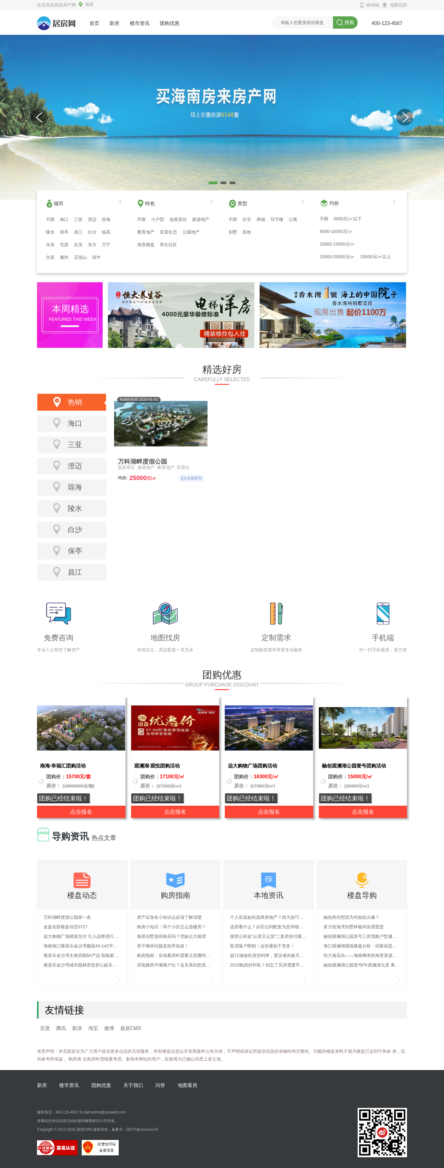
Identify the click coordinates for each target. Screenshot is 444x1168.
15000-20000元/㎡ (337, 256)
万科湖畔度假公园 (142, 461)
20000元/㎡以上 (375, 256)
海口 (64, 219)
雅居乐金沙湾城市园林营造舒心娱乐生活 (82, 964)
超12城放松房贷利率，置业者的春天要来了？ (268, 955)
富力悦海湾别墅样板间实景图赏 (353, 926)
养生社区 (168, 244)
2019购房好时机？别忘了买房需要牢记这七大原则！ (268, 964)
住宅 (246, 219)
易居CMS (130, 1028)
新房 (114, 23)
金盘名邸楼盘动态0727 (65, 926)
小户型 (157, 219)
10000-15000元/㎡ (337, 244)
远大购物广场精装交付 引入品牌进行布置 (82, 936)
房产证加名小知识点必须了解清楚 (169, 917)
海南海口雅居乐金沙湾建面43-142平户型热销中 (82, 945)
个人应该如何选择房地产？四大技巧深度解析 (268, 917)
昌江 (78, 232)
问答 (160, 1085)
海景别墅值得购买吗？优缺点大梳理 (171, 936)
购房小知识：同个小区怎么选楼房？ (171, 926)
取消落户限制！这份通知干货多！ (262, 945)
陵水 (50, 232)
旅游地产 (200, 219)
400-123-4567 (387, 23)
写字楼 (276, 219)
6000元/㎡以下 (348, 218)
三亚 (78, 219)
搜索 (345, 22)
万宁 (106, 244)
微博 (109, 1028)
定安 (78, 244)
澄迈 (92, 219)
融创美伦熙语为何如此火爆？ (351, 917)
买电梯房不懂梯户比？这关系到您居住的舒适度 (175, 964)
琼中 (96, 257)
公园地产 (191, 232)
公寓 (293, 219)
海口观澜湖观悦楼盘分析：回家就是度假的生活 (362, 945)
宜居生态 (168, 232)
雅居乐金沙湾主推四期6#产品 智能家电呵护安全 (82, 955)
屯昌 (64, 244)
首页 (94, 23)
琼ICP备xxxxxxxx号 (142, 1129)
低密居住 (178, 219)
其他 (246, 232)
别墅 (232, 232)
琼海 (106, 219)
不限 (50, 219)
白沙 (92, 232)
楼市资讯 (140, 23)
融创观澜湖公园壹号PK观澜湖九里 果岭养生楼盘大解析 (362, 964)
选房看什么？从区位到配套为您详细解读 (268, 926)
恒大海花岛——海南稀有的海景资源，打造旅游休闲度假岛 (362, 955)
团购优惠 (169, 23)
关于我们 (133, 1085)
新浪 (77, 1028)
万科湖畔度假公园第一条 (67, 917)
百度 (45, 1028)
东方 (92, 244)
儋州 (64, 257)
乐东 (50, 244)
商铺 (261, 219)
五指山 (80, 257)
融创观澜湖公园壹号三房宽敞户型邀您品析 (362, 936)
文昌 (50, 257)
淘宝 (93, 1028)
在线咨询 (194, 478)
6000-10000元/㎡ (336, 231)
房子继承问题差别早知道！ (163, 945)
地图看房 (187, 1085)
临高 (106, 232)
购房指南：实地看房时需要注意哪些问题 (175, 955)
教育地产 (145, 232)
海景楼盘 (145, 244)
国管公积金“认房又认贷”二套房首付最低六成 (268, 936)
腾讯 (61, 1028)
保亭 (64, 232)
